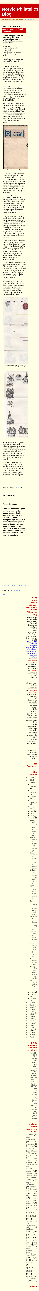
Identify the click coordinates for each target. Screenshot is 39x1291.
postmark (29, 1251)
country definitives (30, 1183)
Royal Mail (31, 1156)
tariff (31, 1280)
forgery (35, 1198)
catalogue (29, 1173)
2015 (30, 1021)
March (33, 992)
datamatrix (33, 1187)
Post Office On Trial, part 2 (34, 1093)
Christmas (30, 1148)
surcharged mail (31, 1276)
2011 (30, 1030)
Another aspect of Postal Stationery (33, 936)
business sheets (29, 1169)
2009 (30, 1035)
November (33, 792)
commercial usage (31, 1175)
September (33, 803)
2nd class (29, 1146)
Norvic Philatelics (29, 19)
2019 (30, 1012)
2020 (30, 1009)
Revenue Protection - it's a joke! (33, 961)
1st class (29, 1134)
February (34, 994)
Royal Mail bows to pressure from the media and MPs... (33, 827)
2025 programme (30, 1138)
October (33, 797)
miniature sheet (30, 1230)
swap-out (34, 1278)
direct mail (33, 1189)
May (32, 815)
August (33, 807)
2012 (30, 1028)
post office (31, 1240)
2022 (30, 1005)
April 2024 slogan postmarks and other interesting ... (33, 892)
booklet (28, 1164)
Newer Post (5, 586)
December (33, 786)
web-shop (34, 670)
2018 (30, 1014)
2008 (30, 1037)
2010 (30, 1032)
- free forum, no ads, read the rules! (33, 1079)
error (35, 1191)
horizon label (31, 1205)
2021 (30, 1007)
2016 (30, 1018)
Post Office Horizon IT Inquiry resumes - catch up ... (33, 907)
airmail (29, 1162)
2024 (30, 782)
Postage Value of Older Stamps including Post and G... (33, 972)
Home (14, 586)
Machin (34, 1151)
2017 (30, 1016)
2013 (30, 1025)
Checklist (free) (34, 1108)
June (32, 813)
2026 (30, 778)
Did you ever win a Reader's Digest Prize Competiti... (33, 876)
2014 (30, 1023)
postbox (28, 1249)
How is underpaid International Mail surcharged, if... (33, 844)
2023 (30, 1003)
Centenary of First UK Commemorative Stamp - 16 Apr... (33, 922)
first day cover (31, 1194)
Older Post (22, 586)
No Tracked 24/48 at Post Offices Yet (33, 985)
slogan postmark (31, 1261)
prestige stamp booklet (31, 1254)
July (32, 811)
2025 (30, 780)
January (33, 998)
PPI (32, 1153)
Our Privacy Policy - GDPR (34, 1101)
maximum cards (31, 1221)
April (33, 818)
